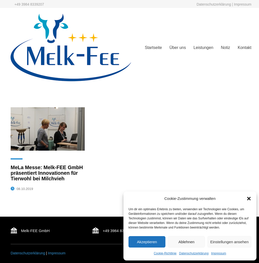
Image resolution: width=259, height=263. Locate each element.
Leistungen (203, 47)
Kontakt (244, 47)
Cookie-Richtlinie (165, 253)
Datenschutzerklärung (194, 253)
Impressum (218, 253)
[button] (248, 198)
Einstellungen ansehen (229, 242)
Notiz (225, 47)
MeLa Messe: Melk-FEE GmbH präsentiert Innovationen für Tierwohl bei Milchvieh (47, 173)
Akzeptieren (147, 242)
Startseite (153, 47)
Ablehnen (186, 242)
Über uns (177, 47)
